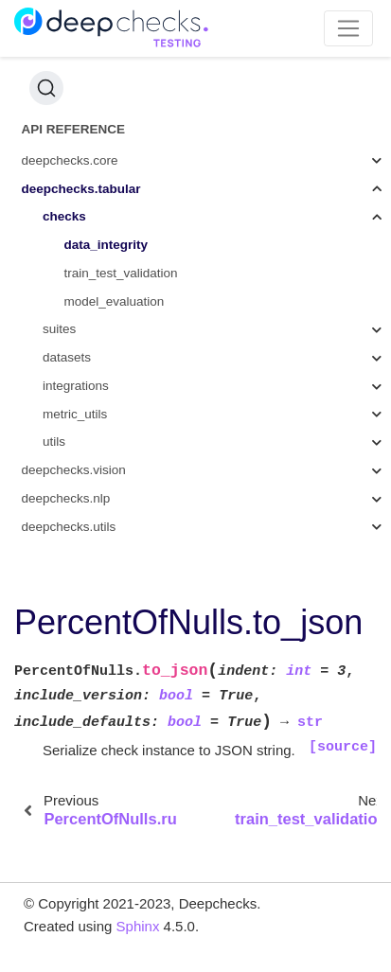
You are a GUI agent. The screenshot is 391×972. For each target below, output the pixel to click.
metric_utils (75, 414)
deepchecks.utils (69, 527)
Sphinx (138, 926)
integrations (76, 386)
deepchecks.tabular (81, 189)
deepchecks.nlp (66, 498)
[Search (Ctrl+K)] (46, 88)
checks (64, 216)
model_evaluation (114, 301)
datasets (67, 357)
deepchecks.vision (74, 470)
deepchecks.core (70, 160)
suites (59, 329)
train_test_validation (121, 273)
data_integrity (106, 245)
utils (54, 441)
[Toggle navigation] (349, 28)
